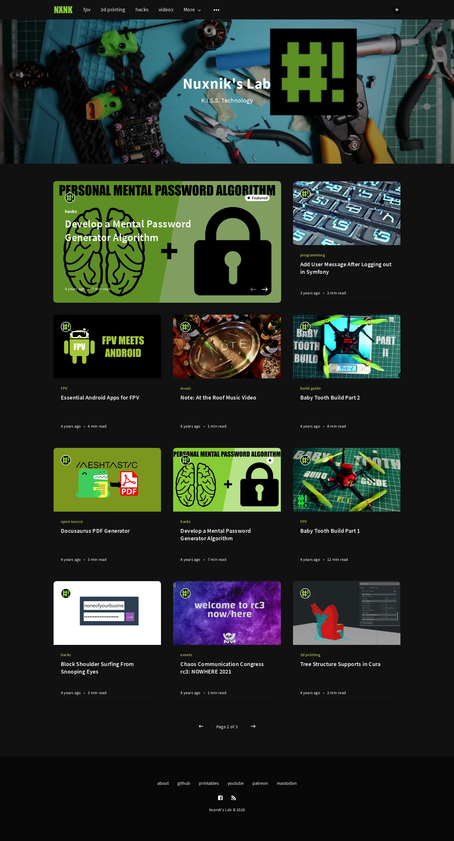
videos (166, 9)
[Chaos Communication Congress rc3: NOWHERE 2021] (227, 681)
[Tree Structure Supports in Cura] (346, 681)
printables (209, 783)
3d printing (112, 9)
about (163, 783)
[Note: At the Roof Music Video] (227, 415)
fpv (86, 9)
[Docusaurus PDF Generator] (107, 548)
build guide (310, 388)
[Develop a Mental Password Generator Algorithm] (227, 548)
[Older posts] (253, 726)
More (193, 10)
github (183, 783)
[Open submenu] (216, 9)
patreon (260, 783)
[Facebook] (220, 798)
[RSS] (233, 798)
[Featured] (270, 460)
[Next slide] (265, 289)
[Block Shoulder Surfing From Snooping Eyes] (107, 681)
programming (312, 255)
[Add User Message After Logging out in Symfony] (346, 281)
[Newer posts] (201, 726)
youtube (236, 783)
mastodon (287, 783)
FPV (64, 388)
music (185, 388)
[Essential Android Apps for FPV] (107, 415)
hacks (142, 9)
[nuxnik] (70, 198)
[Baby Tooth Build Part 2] (346, 415)
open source (72, 521)
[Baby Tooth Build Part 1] (346, 548)
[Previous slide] (253, 289)
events (186, 654)
